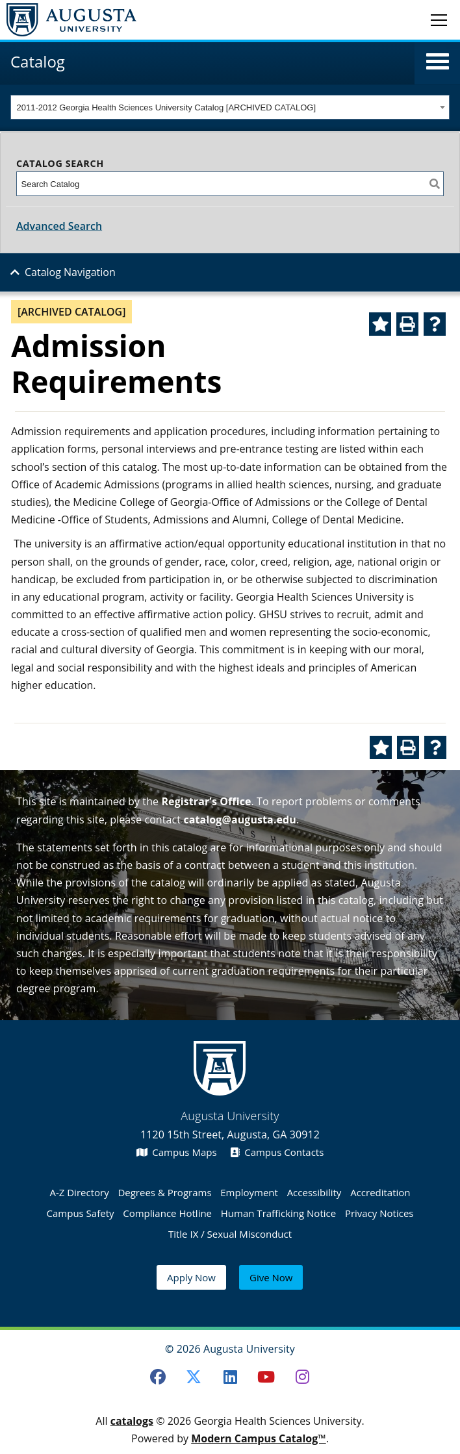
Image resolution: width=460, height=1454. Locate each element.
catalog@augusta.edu (239, 819)
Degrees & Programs (164, 1192)
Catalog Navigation (70, 272)
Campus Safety (80, 1213)
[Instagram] (302, 1376)
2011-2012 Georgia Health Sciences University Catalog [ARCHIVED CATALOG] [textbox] (166, 107)
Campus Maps (176, 1152)
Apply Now (191, 1277)
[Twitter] (193, 1376)
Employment (249, 1192)
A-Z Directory (79, 1192)
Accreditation (380, 1192)
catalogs (131, 1421)
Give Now (270, 1277)
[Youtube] (266, 1376)
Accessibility (314, 1192)
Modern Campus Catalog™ (258, 1438)
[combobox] (230, 107)
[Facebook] (158, 1376)
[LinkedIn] (230, 1376)
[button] (437, 61)
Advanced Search (59, 226)
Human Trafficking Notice (278, 1213)
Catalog (37, 61)
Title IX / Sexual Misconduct (230, 1233)
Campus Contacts (277, 1152)
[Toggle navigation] (439, 19)
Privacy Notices (379, 1213)
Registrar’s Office (206, 801)
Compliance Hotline (167, 1213)
